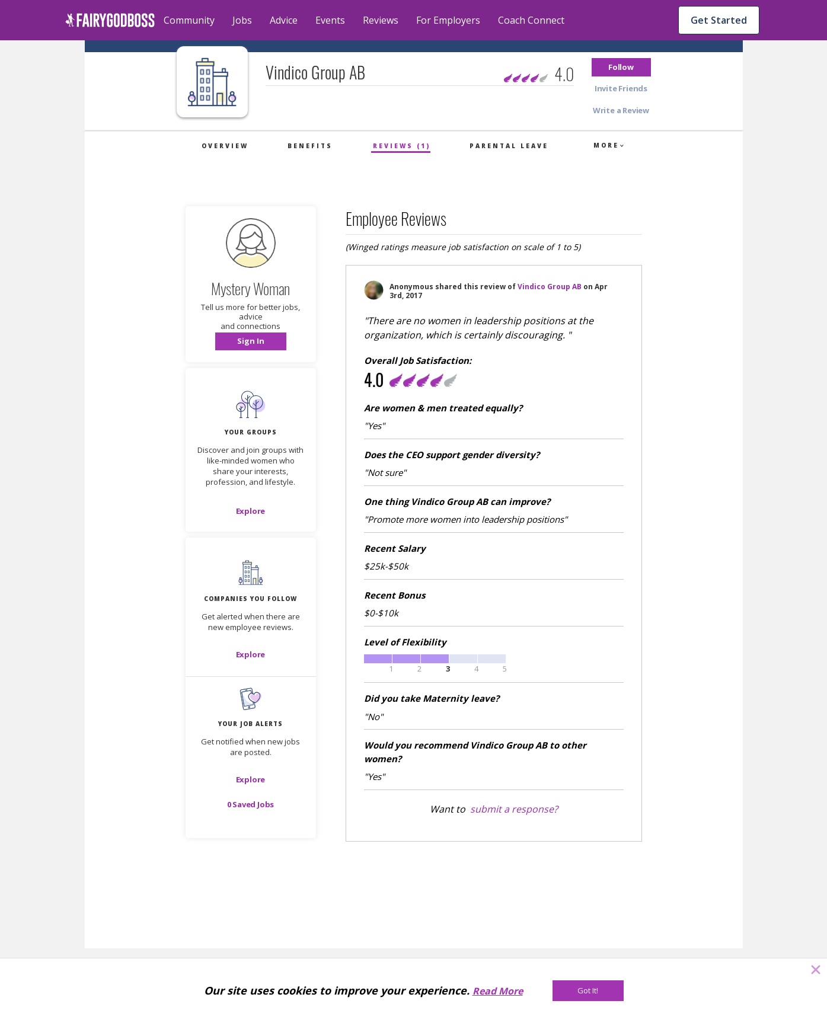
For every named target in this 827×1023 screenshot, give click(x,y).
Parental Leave (509, 146)
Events (330, 20)
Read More (497, 991)
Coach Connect (531, 20)
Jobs (242, 20)
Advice (284, 20)
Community (189, 20)
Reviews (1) (401, 146)
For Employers (448, 20)
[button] (621, 67)
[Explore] (250, 511)
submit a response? (514, 809)
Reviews (380, 20)
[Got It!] (588, 990)
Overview (225, 146)
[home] (110, 20)
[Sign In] (250, 341)
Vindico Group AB (550, 287)
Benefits (310, 146)
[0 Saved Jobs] (250, 804)
